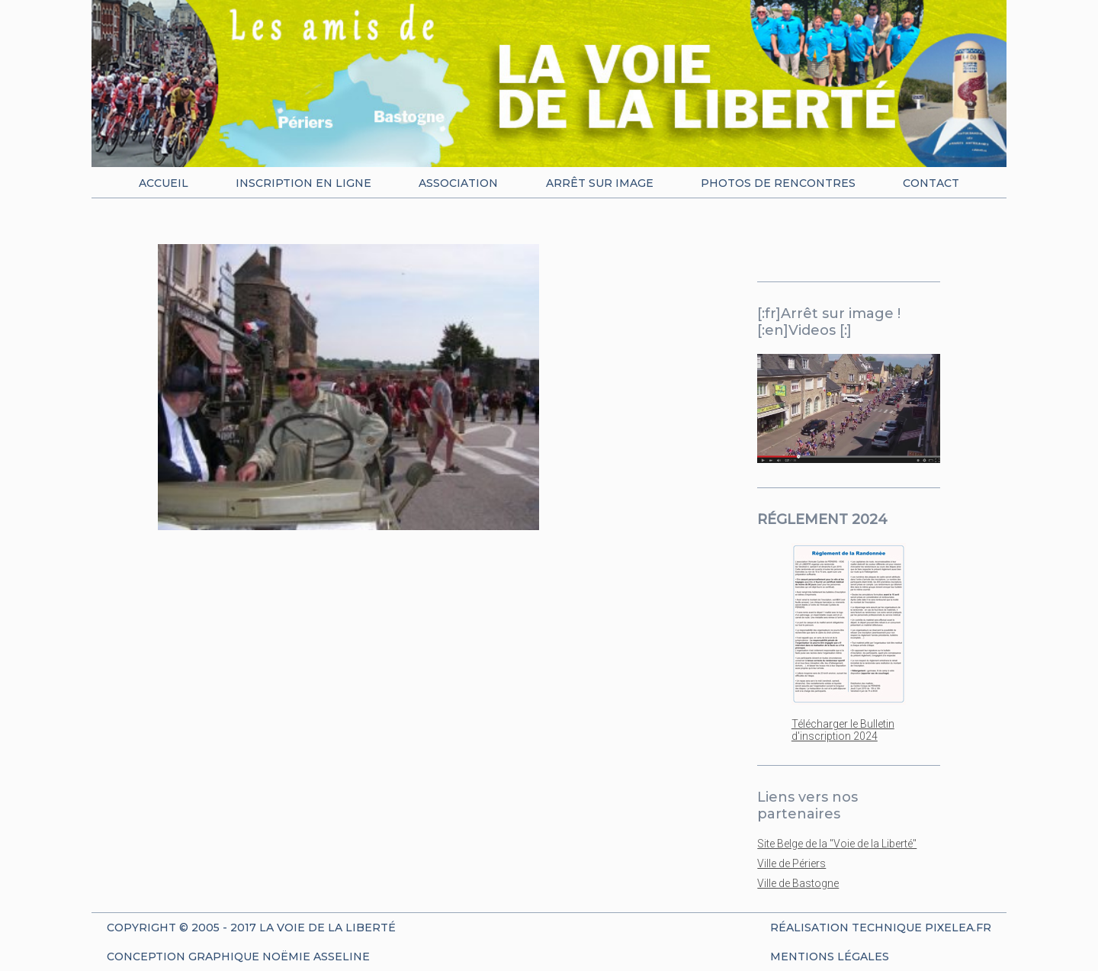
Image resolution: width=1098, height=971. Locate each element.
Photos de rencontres (778, 183)
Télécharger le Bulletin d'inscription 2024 (842, 730)
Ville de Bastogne (798, 883)
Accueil (163, 183)
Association (458, 183)
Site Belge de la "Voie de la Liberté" (837, 844)
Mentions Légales (829, 956)
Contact (931, 183)
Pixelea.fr (958, 927)
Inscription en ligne (303, 183)
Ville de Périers (791, 863)
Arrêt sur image (599, 183)
